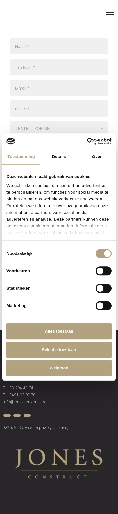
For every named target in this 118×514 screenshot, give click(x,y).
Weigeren (58, 367)
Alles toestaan (59, 331)
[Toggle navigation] (108, 13)
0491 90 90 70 (22, 395)
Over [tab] (97, 156)
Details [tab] (59, 156)
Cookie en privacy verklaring (44, 427)
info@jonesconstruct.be (24, 402)
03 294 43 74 (21, 387)
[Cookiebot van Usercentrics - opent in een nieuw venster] (87, 141)
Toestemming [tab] (21, 156)
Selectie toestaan (59, 349)
